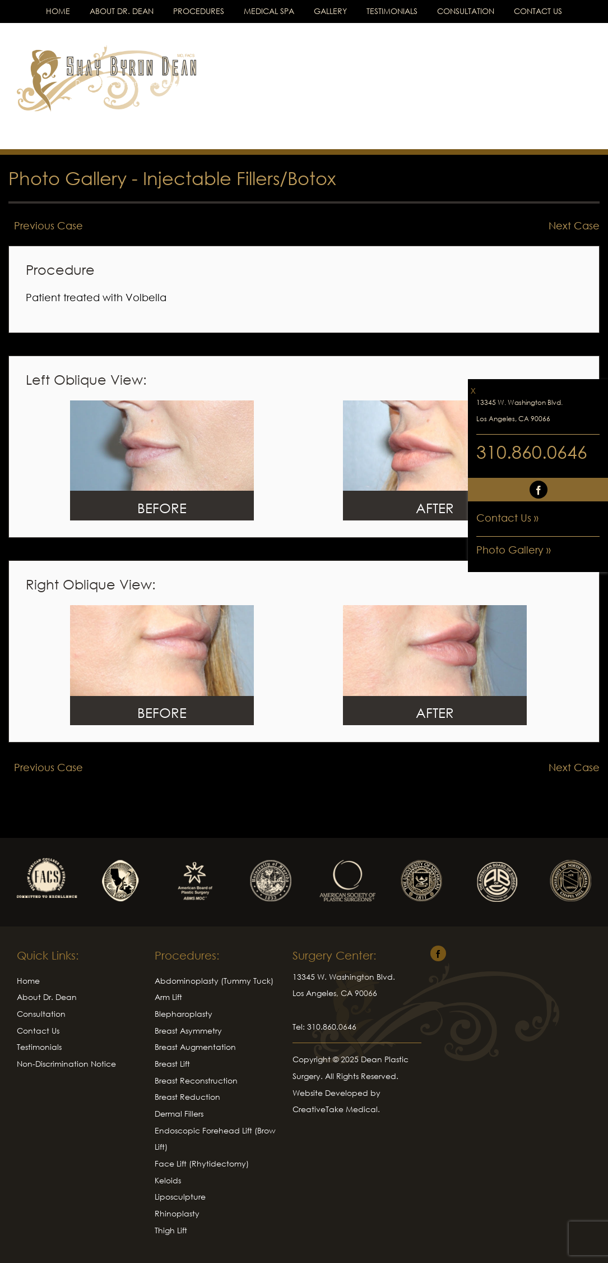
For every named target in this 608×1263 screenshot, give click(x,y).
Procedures (198, 11)
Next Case (574, 225)
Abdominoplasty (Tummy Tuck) (214, 980)
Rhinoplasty (177, 1213)
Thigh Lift (171, 1230)
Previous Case (48, 225)
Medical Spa (269, 11)
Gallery (330, 11)
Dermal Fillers (179, 1113)
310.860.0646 (531, 452)
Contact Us (538, 11)
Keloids (168, 1180)
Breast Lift (172, 1063)
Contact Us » (507, 517)
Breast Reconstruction (196, 1080)
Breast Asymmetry (188, 1030)
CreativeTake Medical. (336, 1109)
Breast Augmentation (195, 1047)
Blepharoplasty (183, 1013)
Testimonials (391, 11)
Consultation (465, 11)
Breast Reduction (187, 1096)
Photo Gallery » (513, 549)
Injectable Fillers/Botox (239, 178)
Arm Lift (168, 997)
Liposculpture (180, 1196)
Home (58, 11)
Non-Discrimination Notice (66, 1063)
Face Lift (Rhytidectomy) (202, 1163)
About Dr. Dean (122, 11)
